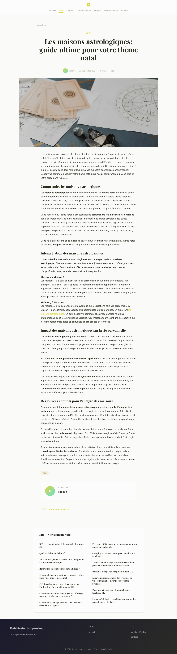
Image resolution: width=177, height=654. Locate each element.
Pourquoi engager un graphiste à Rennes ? (112, 571)
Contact (134, 637)
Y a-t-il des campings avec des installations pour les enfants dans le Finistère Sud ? (113, 564)
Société (124, 10)
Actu (61, 10)
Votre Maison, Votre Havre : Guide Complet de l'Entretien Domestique (61, 561)
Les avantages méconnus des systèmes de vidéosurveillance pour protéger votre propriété (112, 580)
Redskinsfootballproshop (26, 628)
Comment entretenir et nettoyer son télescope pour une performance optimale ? (61, 595)
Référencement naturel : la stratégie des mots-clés (61, 545)
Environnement (111, 10)
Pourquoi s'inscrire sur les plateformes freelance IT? (111, 591)
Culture (70, 10)
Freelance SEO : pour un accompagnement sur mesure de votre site (114, 545)
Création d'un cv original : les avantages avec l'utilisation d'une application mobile (61, 585)
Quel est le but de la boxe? (52, 553)
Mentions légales (138, 632)
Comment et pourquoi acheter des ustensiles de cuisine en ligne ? (61, 604)
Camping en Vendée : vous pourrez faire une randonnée (113, 555)
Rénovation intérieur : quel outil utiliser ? (59, 568)
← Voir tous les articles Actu (55, 509)
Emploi (97, 10)
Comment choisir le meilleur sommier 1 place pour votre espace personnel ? (61, 576)
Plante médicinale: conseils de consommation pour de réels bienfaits (114, 600)
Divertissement (84, 10)
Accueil (52, 10)
